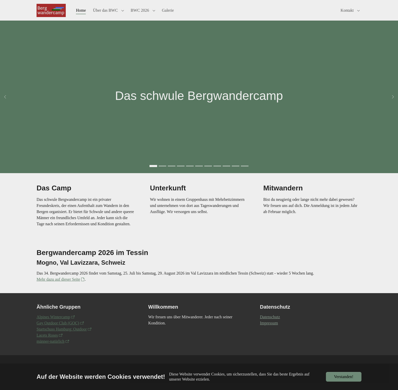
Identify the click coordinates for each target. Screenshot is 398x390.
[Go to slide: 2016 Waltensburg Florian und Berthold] (208, 173)
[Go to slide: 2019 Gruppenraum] (190, 173)
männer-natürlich (50, 349)
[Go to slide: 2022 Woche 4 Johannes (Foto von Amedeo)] (171, 173)
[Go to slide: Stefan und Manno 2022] (181, 173)
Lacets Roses (47, 342)
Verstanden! (343, 376)
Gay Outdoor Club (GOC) (58, 330)
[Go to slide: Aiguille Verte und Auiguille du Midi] (235, 173)
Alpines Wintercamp (53, 324)
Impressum (269, 330)
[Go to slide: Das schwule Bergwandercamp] (153, 173)
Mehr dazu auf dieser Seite (58, 286)
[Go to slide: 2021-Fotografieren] (226, 173)
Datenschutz (270, 324)
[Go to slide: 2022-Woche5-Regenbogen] (199, 173)
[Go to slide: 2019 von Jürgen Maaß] (162, 173)
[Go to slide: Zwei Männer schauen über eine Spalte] (244, 173)
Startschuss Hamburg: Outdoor (62, 336)
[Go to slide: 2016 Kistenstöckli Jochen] (217, 173)
